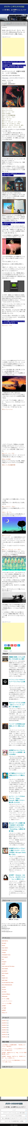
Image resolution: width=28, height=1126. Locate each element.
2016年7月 (4, 1020)
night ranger (4, 980)
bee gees (4, 943)
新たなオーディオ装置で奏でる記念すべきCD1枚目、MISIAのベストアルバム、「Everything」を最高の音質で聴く (17, 827)
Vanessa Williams (6, 994)
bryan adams (5, 947)
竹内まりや (4, 1012)
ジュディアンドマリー (7, 1001)
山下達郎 (4, 1008)
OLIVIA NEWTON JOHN (7, 982)
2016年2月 (4, 1029)
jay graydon (4, 971)
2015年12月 (4, 1034)
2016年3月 (4, 1027)
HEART (3, 964)
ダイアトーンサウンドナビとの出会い (14, 1115)
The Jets (4, 989)
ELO (8, 22)
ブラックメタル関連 (6, 1003)
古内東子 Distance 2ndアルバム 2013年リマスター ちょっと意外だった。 (17, 877)
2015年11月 (4, 1036)
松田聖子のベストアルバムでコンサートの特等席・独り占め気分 (17, 752)
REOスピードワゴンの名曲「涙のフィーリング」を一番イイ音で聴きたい (17, 704)
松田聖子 (4, 1010)
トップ (5, 22)
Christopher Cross (6, 954)
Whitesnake (4, 996)
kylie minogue (5, 973)
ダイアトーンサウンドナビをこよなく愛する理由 (14, 1112)
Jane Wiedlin (5, 968)
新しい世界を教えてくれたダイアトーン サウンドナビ (14, 1118)
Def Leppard (5, 957)
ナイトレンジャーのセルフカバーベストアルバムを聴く (17, 681)
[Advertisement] (13, 47)
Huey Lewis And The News (8, 966)
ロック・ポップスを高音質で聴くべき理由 (14, 1121)
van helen (4, 991)
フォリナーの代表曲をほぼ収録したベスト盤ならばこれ (17, 726)
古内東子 (4, 1005)
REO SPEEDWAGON (7, 984)
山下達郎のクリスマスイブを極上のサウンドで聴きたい (17, 775)
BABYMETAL (5, 940)
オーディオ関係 (5, 998)
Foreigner (4, 961)
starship (4, 987)
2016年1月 (4, 1032)
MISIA (3, 975)
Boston (3, 945)
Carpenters (4, 950)
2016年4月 (4, 1025)
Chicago (4, 952)
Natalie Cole (5, 978)
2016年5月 (4, 1023)
